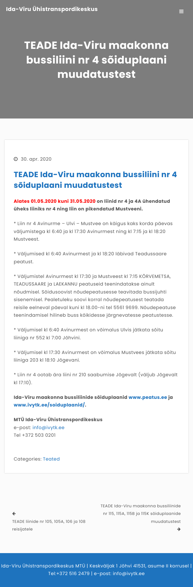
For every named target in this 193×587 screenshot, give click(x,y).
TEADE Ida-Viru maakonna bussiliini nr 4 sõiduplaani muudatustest (95, 180)
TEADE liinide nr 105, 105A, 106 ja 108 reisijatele (49, 525)
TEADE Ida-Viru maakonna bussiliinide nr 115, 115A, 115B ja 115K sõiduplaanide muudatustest (141, 513)
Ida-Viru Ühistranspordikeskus (52, 9)
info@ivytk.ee (49, 428)
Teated (51, 459)
